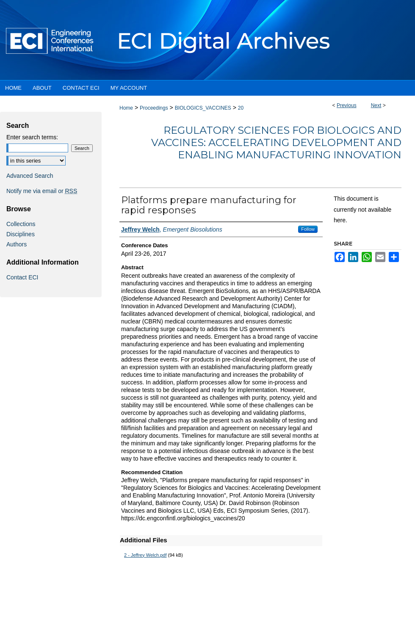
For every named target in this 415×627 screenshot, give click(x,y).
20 (240, 108)
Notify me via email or (41, 191)
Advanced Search (29, 175)
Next (376, 105)
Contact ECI (22, 277)
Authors (16, 244)
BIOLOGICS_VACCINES (203, 108)
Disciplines (20, 234)
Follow (308, 229)
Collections (20, 224)
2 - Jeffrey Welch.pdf (145, 555)
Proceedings (154, 108)
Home (126, 108)
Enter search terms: (32, 137)
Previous (347, 105)
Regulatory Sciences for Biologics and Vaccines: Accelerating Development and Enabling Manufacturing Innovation (276, 142)
